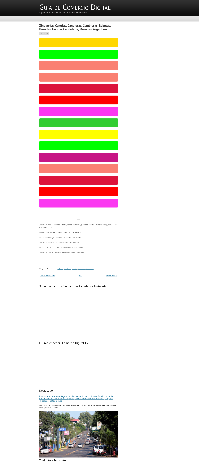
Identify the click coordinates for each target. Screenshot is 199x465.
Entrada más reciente (47, 276)
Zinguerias (90, 269)
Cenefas (74, 269)
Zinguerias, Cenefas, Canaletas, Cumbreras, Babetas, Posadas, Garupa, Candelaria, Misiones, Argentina (75, 27)
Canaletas (67, 269)
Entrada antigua (111, 276)
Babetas (60, 269)
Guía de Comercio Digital (75, 7)
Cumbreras (82, 269)
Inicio (80, 276)
